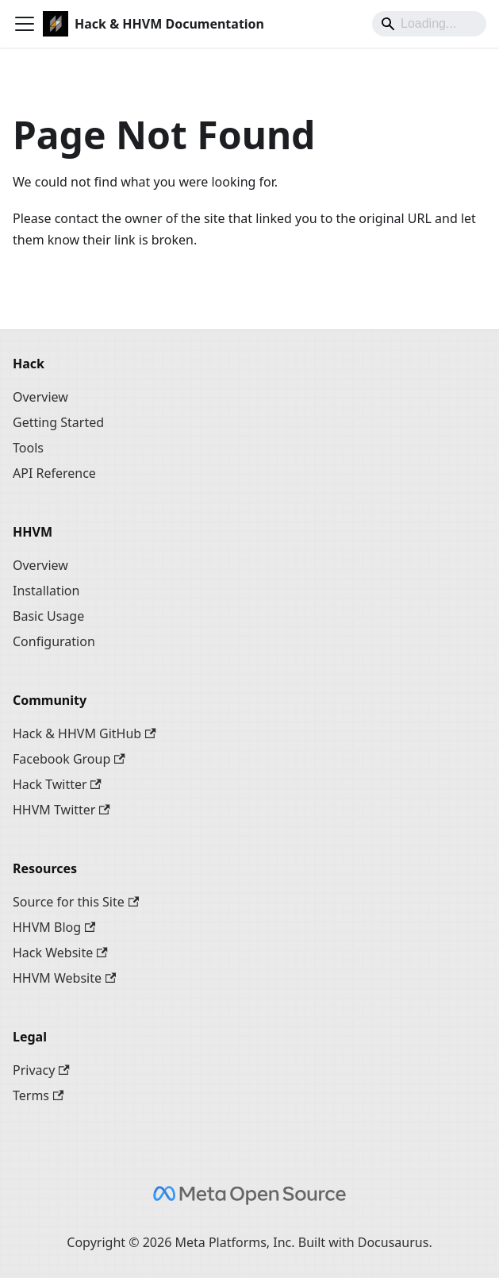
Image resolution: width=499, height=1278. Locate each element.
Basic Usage (48, 616)
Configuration (54, 641)
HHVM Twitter (61, 809)
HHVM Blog (54, 927)
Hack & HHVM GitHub (84, 733)
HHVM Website (64, 978)
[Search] (429, 24)
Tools (28, 447)
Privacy (41, 1070)
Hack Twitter (57, 784)
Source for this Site (76, 901)
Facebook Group (69, 759)
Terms (38, 1095)
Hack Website (60, 952)
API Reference (54, 473)
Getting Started (58, 422)
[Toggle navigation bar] (24, 24)
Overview (40, 397)
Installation (46, 590)
